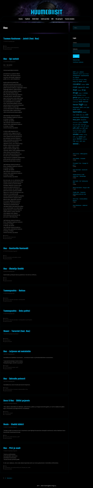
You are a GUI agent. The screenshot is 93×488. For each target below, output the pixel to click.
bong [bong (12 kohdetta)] (85, 79)
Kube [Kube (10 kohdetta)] (74, 115)
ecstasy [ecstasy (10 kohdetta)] (74, 95)
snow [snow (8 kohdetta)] (77, 137)
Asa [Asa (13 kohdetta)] (74, 77)
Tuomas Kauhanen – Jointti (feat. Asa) (21, 38)
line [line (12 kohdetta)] (81, 115)
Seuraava (10, 478)
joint (8, 436)
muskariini (9, 257)
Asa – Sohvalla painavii (14, 378)
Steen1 (8, 340)
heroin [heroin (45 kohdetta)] (75, 104)
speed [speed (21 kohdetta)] (81, 137)
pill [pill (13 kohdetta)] (84, 126)
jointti (8, 47)
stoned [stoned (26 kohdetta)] (79, 139)
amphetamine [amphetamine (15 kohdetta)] (85, 75)
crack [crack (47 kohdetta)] (75, 87)
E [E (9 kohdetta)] (82, 93)
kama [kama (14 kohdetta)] (78, 109)
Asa (6, 47)
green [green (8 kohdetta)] (83, 97)
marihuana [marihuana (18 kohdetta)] (76, 117)
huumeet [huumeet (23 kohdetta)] (76, 107)
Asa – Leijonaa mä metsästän (17, 351)
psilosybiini (15, 257)
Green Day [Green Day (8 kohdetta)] (87, 97)
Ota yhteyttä (59, 19)
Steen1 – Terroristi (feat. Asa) (16, 331)
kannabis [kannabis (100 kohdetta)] (77, 111)
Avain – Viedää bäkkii (13, 424)
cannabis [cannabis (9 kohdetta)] (85, 81)
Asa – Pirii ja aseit (12, 448)
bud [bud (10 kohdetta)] (77, 81)
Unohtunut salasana (78, 62)
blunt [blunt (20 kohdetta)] (77, 77)
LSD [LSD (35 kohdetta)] (86, 114)
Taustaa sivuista (69, 19)
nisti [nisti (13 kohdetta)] (79, 124)
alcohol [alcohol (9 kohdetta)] (80, 73)
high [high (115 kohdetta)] (81, 104)
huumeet (15, 389)
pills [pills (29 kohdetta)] (74, 128)
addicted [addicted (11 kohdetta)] (81, 72)
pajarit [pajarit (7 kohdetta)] (79, 126)
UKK (52, 19)
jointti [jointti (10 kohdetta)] (85, 107)
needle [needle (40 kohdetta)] (85, 122)
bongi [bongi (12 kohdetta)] (74, 81)
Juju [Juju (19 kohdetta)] (88, 107)
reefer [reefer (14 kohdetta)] (84, 130)
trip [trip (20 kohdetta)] (74, 141)
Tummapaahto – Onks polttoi (16, 310)
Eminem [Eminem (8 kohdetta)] (84, 95)
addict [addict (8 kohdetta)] (77, 72)
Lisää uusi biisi (45, 19)
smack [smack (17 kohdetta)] (84, 132)
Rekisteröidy (76, 60)
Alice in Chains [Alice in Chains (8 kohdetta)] (86, 73)
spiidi (17, 367)
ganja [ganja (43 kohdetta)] (75, 97)
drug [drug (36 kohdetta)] (83, 90)
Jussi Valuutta (10, 299)
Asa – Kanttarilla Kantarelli (15, 248)
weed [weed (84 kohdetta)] (75, 143)
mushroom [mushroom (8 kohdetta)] (75, 122)
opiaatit (8, 237)
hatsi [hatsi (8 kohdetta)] (87, 99)
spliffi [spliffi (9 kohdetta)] (84, 137)
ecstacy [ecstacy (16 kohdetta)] (86, 93)
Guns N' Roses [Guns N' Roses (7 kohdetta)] (75, 99)
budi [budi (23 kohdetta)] (80, 81)
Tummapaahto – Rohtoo (14, 290)
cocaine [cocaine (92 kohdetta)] (77, 84)
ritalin (29, 467)
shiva (26, 389)
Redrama (15, 436)
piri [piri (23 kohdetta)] (84, 128)
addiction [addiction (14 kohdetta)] (75, 73)
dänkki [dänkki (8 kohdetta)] (80, 93)
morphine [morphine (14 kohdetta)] (83, 119)
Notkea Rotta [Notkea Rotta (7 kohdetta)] (83, 124)
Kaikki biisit (35, 19)
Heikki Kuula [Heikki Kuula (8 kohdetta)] (75, 101)
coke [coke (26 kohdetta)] (87, 84)
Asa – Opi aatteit (11, 58)
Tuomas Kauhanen (14, 47)
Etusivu (21, 19)
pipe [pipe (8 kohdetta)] (81, 128)
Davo (8, 413)
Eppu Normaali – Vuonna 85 (80, 169)
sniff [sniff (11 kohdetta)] (74, 137)
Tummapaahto (21, 299)
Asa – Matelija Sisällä (13, 268)
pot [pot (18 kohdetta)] (87, 128)
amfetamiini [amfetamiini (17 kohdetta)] (76, 75)
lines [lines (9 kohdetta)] (84, 115)
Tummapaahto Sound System (25, 319)
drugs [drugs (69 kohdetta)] (75, 92)
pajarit (11, 413)
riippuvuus (13, 237)
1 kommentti (8, 414)
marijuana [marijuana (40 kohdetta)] (84, 117)
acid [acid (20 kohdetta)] (74, 72)
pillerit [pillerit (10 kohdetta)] (87, 126)
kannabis (16, 299)
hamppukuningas (11, 367)
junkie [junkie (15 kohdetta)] (74, 109)
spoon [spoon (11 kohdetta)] (74, 139)
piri (26, 467)
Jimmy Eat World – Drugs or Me (81, 187)
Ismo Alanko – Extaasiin (79, 158)
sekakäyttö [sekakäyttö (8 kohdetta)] (75, 132)
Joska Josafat (16, 467)
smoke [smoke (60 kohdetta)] (76, 134)
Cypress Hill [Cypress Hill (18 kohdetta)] (81, 87)
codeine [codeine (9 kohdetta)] (83, 84)
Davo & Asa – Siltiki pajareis (16, 400)
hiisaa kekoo (10, 389)
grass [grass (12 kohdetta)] (79, 97)
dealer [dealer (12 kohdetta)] (87, 87)
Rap (6, 46)
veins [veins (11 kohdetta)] (84, 141)
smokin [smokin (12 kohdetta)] (81, 134)
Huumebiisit (46, 12)
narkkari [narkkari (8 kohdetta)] (80, 122)
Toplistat (27, 19)
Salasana (75, 49)
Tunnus (75, 42)
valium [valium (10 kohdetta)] (77, 141)
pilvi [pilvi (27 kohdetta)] (77, 128)
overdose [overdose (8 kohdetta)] (75, 126)
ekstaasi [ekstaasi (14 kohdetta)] (79, 95)
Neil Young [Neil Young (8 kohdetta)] (75, 124)
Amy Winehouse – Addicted (80, 205)
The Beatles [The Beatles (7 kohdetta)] (84, 139)
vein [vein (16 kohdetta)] (81, 141)
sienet (19, 257)
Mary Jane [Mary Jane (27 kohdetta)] (76, 120)
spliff (18, 436)
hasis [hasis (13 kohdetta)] (84, 99)
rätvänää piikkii (21, 389)
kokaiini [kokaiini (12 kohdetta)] (84, 112)
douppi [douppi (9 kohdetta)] (79, 90)
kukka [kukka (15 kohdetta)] (77, 115)
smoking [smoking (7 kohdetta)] (85, 134)
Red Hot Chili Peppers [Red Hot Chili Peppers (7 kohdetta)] (77, 130)
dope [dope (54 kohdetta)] (75, 89)
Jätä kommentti (8, 49)
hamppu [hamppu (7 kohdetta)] (81, 99)
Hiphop (6, 235)
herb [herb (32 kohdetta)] (80, 101)
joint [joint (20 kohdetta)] (81, 107)
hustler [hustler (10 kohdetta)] (85, 105)
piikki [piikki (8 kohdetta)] (82, 126)
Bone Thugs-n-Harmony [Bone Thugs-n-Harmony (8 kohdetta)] (78, 79)
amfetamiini (7, 467)
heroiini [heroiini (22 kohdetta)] (85, 102)
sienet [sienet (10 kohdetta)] (79, 132)
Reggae (6, 365)
